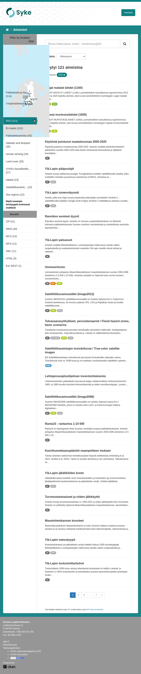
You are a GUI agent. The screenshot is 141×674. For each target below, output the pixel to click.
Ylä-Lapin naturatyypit (60, 539)
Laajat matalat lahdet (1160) (64, 87)
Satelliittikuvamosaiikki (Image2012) (69, 294)
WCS (53, 182)
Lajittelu (50, 56)
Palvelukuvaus (10, 645)
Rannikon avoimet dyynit (62, 216)
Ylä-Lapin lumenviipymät (62, 192)
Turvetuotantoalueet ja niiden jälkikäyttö (72, 496)
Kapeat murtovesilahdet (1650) (66, 114)
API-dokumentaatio (94, 610)
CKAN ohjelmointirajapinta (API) (25, 651)
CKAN (9, 667)
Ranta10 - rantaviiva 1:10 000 (64, 423)
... (90, 595)
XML (53, 283)
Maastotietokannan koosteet (64, 520)
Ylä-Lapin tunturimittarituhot (64, 563)
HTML (48, 365)
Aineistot (128, 12)
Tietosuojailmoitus (11, 648)
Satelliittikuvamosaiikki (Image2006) (69, 396)
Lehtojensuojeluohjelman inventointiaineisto (75, 376)
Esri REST (55, 338)
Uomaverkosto (55, 267)
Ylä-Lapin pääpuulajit (59, 168)
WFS (54, 104)
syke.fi (6, 641)
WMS (54, 131)
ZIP (47, 158)
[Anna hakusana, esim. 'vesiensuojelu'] (82, 44)
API (69, 610)
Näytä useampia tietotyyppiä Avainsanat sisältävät (18, 204)
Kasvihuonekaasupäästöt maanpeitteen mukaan (78, 450)
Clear (31, 41)
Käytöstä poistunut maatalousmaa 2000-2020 (75, 141)
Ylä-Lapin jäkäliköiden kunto (64, 473)
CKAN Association (19, 654)
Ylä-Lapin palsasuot (58, 240)
